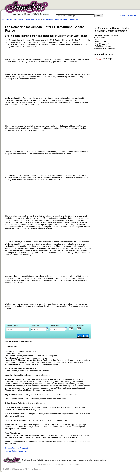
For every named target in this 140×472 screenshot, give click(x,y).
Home (122, 15)
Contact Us (77, 464)
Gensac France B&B (32, 19)
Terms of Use (65, 464)
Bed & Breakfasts (44, 464)
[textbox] (17, 329)
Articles (56, 464)
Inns (3, 19)
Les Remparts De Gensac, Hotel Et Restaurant (60, 19)
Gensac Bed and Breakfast (16, 448)
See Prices (83, 336)
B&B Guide (131, 15)
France (20, 19)
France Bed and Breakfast (16, 451)
